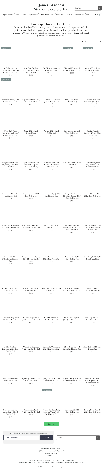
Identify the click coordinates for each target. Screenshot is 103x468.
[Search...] (84, 8)
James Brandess (51, 4)
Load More (51, 424)
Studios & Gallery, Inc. (51, 9)
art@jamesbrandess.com (51, 453)
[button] (33, 14)
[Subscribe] (46, 437)
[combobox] (91, 42)
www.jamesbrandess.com (66, 460)
